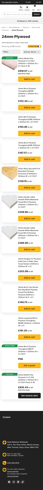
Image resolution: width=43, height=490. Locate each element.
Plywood (26, 27)
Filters (5, 52)
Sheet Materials (14, 27)
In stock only (34, 46)
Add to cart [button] (29, 79)
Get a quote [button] (29, 365)
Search (37, 14)
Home (3, 27)
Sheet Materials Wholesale (17, 442)
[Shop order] (31, 52)
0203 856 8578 (13, 463)
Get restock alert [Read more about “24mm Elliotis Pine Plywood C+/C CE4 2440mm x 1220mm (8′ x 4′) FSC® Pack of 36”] (29, 395)
